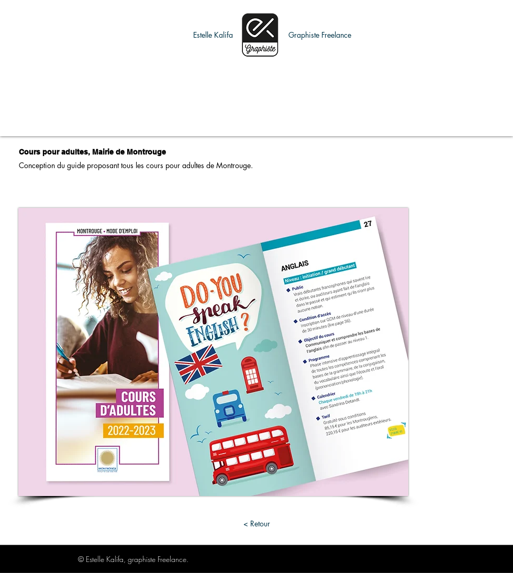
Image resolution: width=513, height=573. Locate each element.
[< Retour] (256, 523)
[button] (213, 35)
